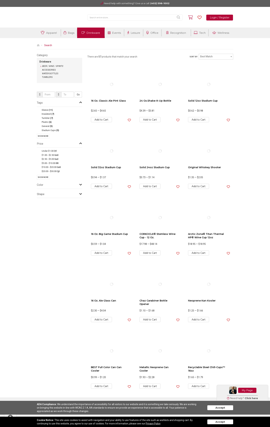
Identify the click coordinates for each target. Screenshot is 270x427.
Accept (220, 407)
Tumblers (47, 77)
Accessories (49, 70)
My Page (247, 390)
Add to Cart (101, 119)
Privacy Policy (153, 423)
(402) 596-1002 (159, 3)
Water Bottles (50, 73)
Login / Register (219, 17)
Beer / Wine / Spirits (52, 66)
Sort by (194, 57)
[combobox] (216, 57)
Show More (43, 136)
